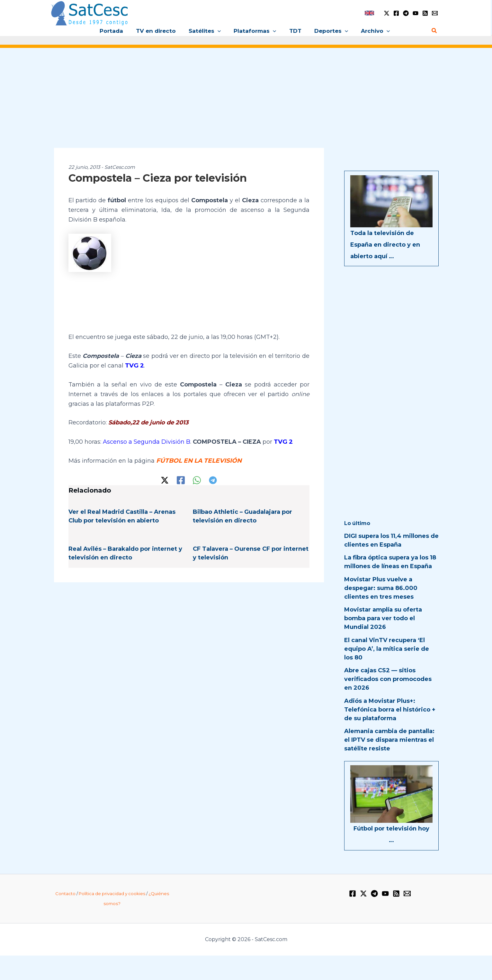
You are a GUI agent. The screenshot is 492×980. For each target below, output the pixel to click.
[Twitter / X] (386, 13)
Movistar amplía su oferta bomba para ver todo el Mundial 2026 (383, 618)
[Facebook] (396, 13)
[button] (219, 31)
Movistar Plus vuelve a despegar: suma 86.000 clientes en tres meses (380, 588)
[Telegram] (406, 13)
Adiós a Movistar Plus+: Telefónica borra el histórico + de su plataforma (389, 709)
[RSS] (425, 13)
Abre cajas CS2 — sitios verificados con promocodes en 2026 (388, 679)
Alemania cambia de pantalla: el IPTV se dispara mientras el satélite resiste (389, 740)
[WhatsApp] (197, 479)
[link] (369, 13)
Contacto (65, 893)
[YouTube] (415, 13)
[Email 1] (435, 13)
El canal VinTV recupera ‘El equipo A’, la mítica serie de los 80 (386, 649)
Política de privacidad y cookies (112, 893)
